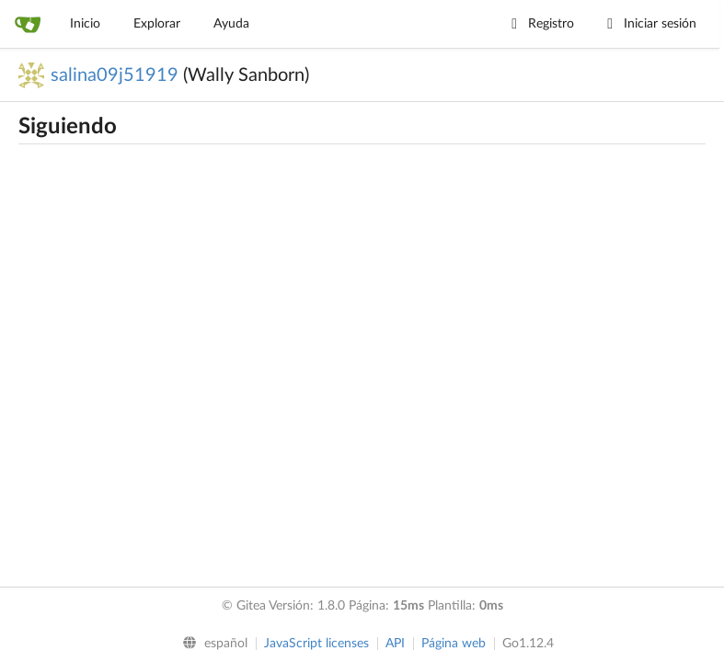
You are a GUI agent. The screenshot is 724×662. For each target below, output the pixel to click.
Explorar (156, 23)
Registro (542, 24)
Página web (453, 643)
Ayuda (231, 23)
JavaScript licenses (316, 643)
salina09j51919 (114, 75)
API (395, 643)
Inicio (85, 23)
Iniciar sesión (651, 24)
